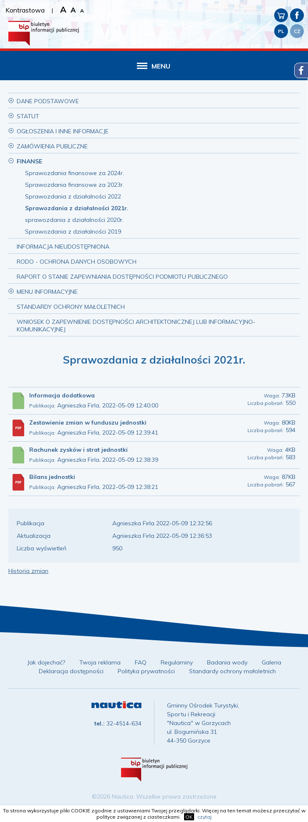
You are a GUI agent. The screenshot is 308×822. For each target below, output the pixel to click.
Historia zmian (28, 571)
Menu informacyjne (47, 291)
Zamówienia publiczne (52, 146)
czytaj (204, 817)
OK (189, 817)
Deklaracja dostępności (71, 671)
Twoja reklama (100, 662)
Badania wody (227, 662)
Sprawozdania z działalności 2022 (73, 196)
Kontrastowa (25, 10)
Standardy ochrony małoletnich (232, 671)
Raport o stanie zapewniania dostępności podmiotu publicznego (122, 276)
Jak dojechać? (46, 662)
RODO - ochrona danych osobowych (76, 261)
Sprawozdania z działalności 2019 (73, 231)
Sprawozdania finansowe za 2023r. (74, 184)
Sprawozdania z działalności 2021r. (77, 208)
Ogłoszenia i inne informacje (63, 131)
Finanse (29, 161)
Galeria (271, 662)
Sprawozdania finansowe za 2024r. (74, 173)
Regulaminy (177, 662)
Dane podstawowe (48, 101)
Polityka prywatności (146, 671)
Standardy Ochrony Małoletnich (71, 306)
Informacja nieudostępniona (63, 246)
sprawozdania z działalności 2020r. (74, 220)
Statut (28, 116)
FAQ (140, 662)
